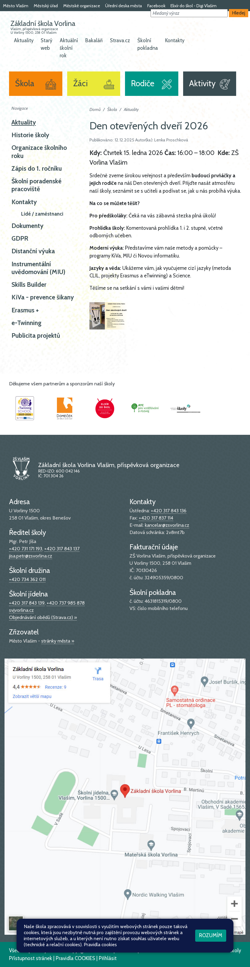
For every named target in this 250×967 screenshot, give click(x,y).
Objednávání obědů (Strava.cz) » (43, 617)
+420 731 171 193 (25, 548)
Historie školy (30, 135)
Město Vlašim (15, 5)
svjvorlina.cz (21, 610)
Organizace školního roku (39, 151)
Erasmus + (25, 310)
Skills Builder (28, 284)
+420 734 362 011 (27, 579)
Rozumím (210, 935)
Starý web (46, 44)
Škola (112, 109)
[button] (189, 13)
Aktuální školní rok (69, 47)
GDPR (19, 238)
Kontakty (174, 40)
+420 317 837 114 (156, 518)
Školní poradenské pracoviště (36, 185)
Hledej (238, 13)
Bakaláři (94, 40)
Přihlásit (108, 958)
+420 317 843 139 (27, 603)
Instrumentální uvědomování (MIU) (38, 268)
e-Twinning (26, 323)
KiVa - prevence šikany (42, 297)
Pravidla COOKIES (75, 958)
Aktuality (23, 40)
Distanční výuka (33, 251)
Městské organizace (81, 5)
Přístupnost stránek (30, 958)
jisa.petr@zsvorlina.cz (30, 556)
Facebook (156, 5)
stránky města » (57, 641)
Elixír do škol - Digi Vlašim (193, 5)
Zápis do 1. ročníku (36, 168)
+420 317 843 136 (168, 511)
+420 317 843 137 (62, 548)
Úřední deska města (123, 5)
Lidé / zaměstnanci (42, 214)
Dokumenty (27, 225)
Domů (95, 109)
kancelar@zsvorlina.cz (167, 525)
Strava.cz (120, 40)
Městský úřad (46, 5)
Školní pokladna (147, 44)
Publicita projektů (35, 335)
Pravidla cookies (100, 944)
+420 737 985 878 (66, 603)
